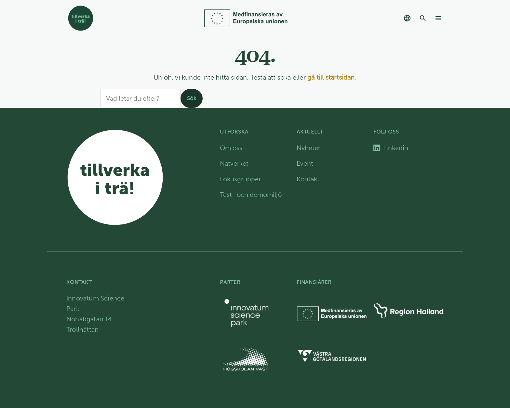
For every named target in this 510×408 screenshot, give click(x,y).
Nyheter (308, 148)
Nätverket (234, 163)
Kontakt (308, 179)
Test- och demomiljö (251, 194)
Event (305, 163)
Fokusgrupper (240, 179)
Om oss (231, 148)
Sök (191, 98)
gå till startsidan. (331, 77)
